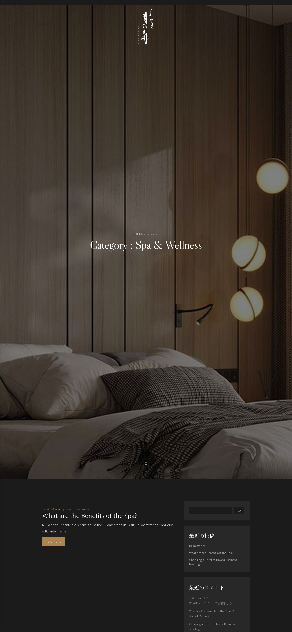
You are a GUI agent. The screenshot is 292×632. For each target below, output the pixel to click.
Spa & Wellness (78, 509)
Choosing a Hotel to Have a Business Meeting (213, 562)
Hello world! (197, 546)
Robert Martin (198, 616)
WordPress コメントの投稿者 (207, 603)
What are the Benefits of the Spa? (89, 515)
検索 (239, 510)
